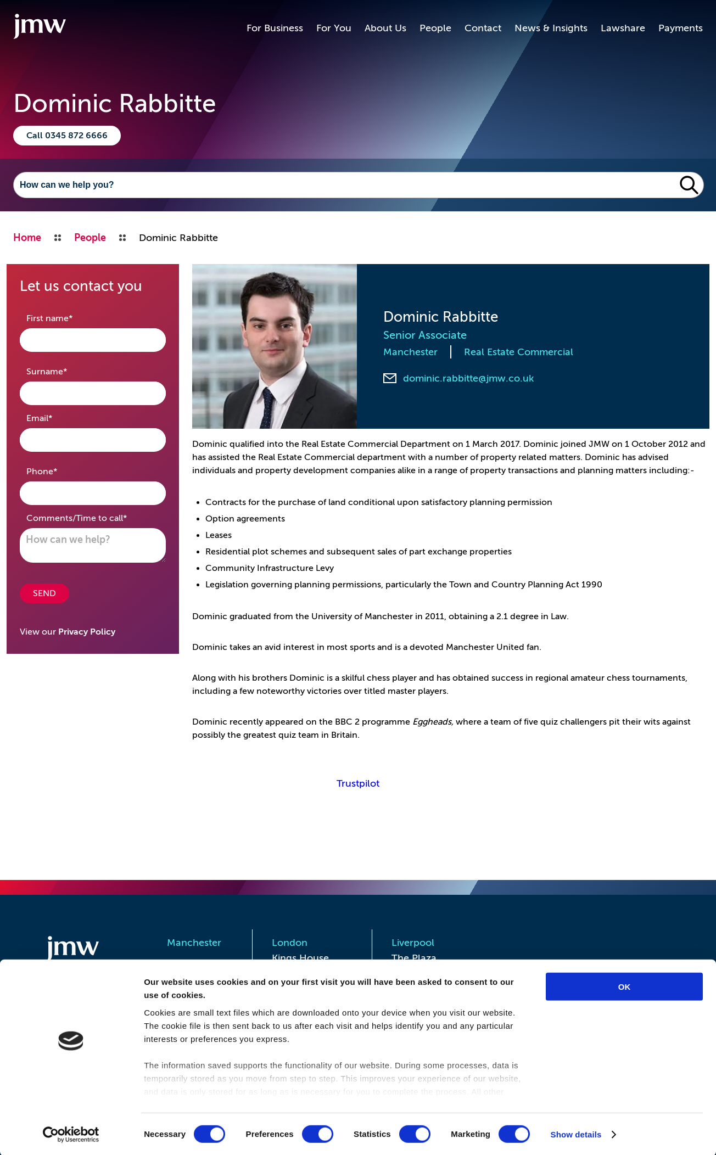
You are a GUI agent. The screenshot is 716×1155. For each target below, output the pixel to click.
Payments (680, 28)
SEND (44, 593)
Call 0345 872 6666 (67, 136)
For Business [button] (275, 28)
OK (624, 985)
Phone (59, 470)
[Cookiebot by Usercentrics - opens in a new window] (71, 1133)
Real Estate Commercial (518, 351)
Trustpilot (358, 783)
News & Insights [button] (551, 28)
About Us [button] (385, 28)
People (435, 28)
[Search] (344, 185)
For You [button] (333, 28)
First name (66, 317)
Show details (576, 1133)
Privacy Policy (86, 632)
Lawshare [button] (623, 28)
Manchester (410, 351)
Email (56, 417)
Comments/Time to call (92, 517)
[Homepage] (86, 950)
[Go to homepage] (39, 28)
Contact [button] (483, 28)
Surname (64, 371)
